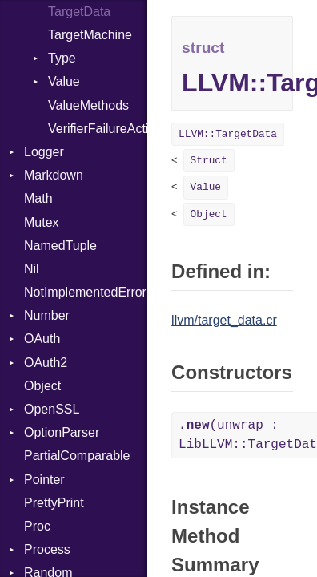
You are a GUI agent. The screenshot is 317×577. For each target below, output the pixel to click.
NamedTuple (60, 245)
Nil (31, 269)
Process (47, 549)
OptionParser (61, 432)
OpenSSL (51, 409)
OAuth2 (45, 362)
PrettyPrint (54, 503)
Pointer (44, 479)
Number (47, 315)
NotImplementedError (85, 292)
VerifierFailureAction (97, 128)
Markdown (53, 175)
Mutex (41, 222)
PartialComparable (77, 455)
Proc (37, 526)
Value (64, 81)
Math (38, 198)
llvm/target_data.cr (224, 320)
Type (62, 58)
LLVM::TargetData (228, 134)
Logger (44, 152)
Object (42, 386)
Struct (209, 161)
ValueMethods (88, 105)
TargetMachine (90, 35)
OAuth (42, 338)
